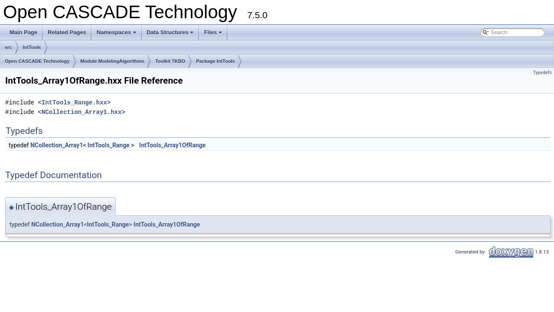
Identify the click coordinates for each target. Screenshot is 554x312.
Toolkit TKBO (170, 61)
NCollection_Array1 (56, 145)
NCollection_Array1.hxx (82, 112)
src (8, 47)
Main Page (23, 32)
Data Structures (171, 34)
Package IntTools (215, 61)
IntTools (32, 47)
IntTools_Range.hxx (74, 102)
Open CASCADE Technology (37, 61)
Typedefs (542, 72)
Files (213, 34)
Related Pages (67, 32)
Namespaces (117, 34)
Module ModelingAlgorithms (113, 61)
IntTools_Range (108, 145)
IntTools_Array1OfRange (172, 145)
